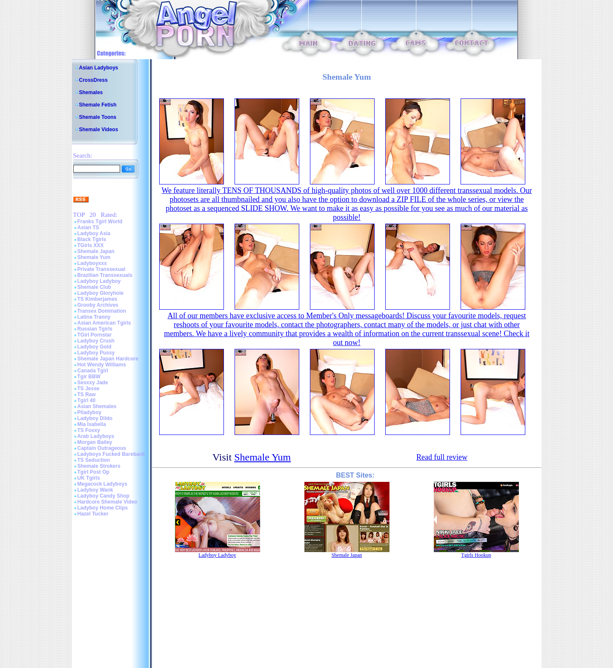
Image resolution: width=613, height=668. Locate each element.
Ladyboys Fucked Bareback (111, 454)
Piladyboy (89, 412)
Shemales (91, 92)
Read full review (441, 457)
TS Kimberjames (97, 299)
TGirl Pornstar (94, 335)
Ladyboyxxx (92, 263)
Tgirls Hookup (476, 555)
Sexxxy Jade (92, 383)
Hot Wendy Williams (101, 365)
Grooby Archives (97, 305)
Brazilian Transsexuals (104, 275)
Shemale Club (94, 287)
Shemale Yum (94, 257)
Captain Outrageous (101, 448)
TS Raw (86, 394)
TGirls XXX (90, 245)
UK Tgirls (88, 478)
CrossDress (93, 80)
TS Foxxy (88, 430)
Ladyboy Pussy (96, 353)
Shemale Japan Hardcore (107, 359)
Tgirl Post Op (93, 472)
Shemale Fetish (98, 105)
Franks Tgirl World (100, 222)
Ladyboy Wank (95, 490)
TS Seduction (93, 460)
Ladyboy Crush (96, 341)
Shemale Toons (98, 117)
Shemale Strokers (98, 466)
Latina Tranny (94, 317)
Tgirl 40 (86, 400)
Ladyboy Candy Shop (103, 496)
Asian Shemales (97, 406)
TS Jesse (88, 389)
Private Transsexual (101, 269)
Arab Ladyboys (96, 436)
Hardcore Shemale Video (107, 502)
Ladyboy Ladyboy (99, 281)
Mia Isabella (91, 424)
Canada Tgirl (93, 371)
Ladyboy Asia (94, 233)
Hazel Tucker (93, 514)
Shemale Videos (98, 129)
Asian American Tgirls (104, 323)
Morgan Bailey (94, 442)
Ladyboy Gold (94, 347)
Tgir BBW (89, 377)
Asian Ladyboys (98, 68)
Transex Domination (101, 311)
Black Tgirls (91, 239)
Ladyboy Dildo (95, 418)
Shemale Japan (96, 251)
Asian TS (88, 227)
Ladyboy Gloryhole (100, 293)
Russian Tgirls (95, 329)
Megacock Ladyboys (102, 484)
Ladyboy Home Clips (102, 508)
